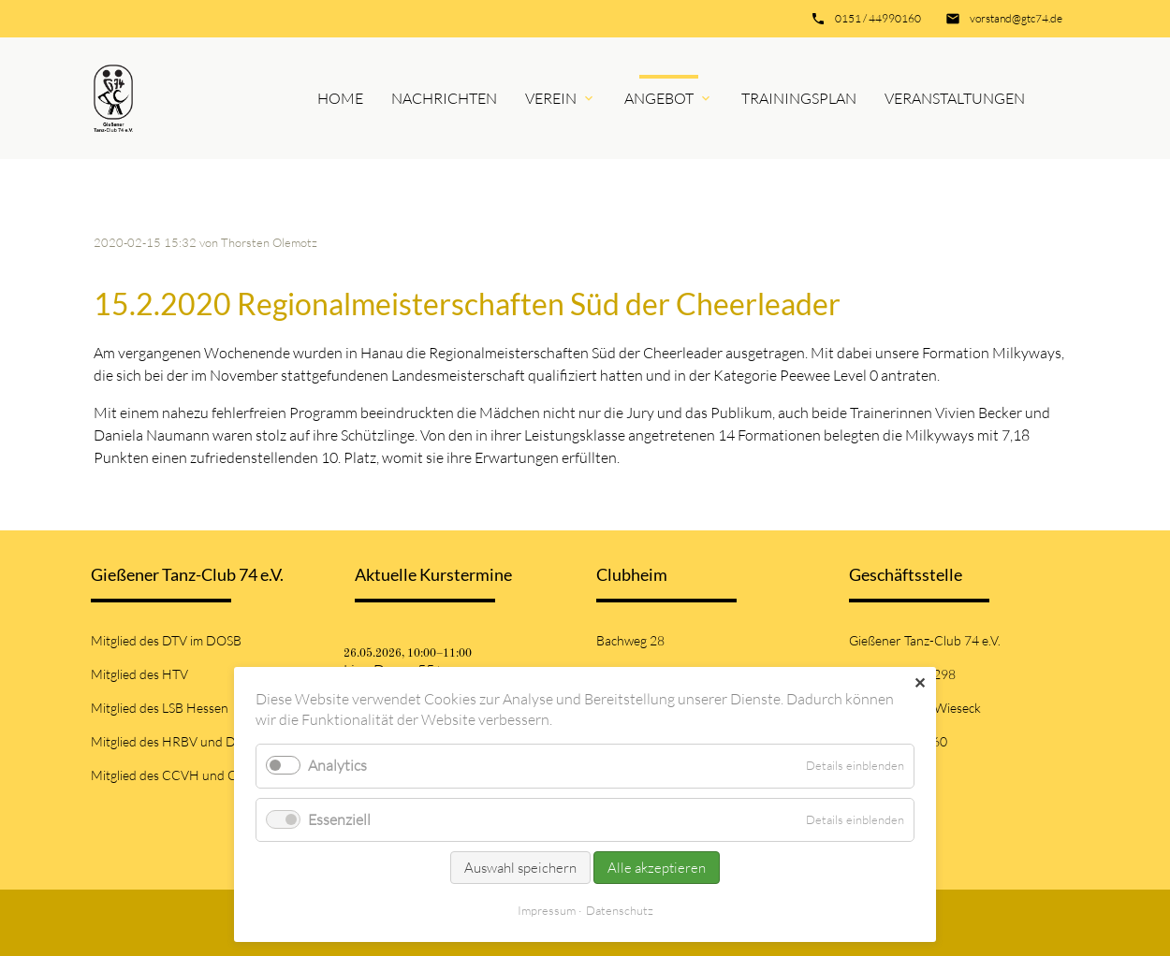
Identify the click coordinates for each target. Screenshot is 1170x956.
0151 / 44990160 (878, 18)
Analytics (337, 765)
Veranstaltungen (955, 98)
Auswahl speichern (520, 867)
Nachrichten (444, 98)
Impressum (547, 910)
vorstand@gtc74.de (1016, 18)
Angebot (659, 98)
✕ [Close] (920, 683)
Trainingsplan (798, 98)
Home (340, 98)
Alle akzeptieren (656, 867)
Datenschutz (619, 910)
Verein (551, 98)
